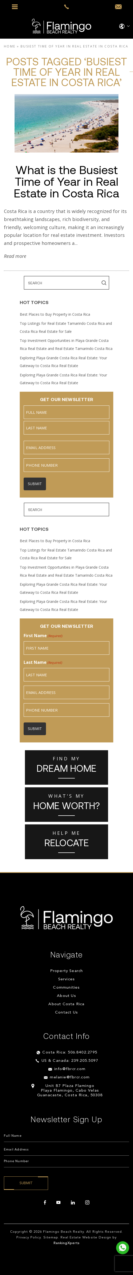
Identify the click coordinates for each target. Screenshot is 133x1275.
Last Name (43, 662)
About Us (66, 996)
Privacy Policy (28, 1237)
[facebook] (45, 1202)
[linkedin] (73, 1202)
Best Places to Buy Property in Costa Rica (55, 314)
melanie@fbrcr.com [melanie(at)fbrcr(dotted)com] (70, 1077)
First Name (43, 636)
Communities (66, 988)
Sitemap (50, 1237)
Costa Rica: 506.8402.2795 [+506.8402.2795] (69, 1053)
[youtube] (58, 1202)
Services (66, 979)
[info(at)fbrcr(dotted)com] (118, 7)
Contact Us (66, 1013)
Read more (15, 256)
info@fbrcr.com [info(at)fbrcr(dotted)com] (70, 1069)
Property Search (66, 971)
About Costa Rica (66, 1004)
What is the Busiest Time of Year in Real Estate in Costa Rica (66, 181)
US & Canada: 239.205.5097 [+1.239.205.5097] (70, 1061)
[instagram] (87, 1202)
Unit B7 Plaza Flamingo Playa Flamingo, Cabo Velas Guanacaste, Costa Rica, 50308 (70, 1090)
